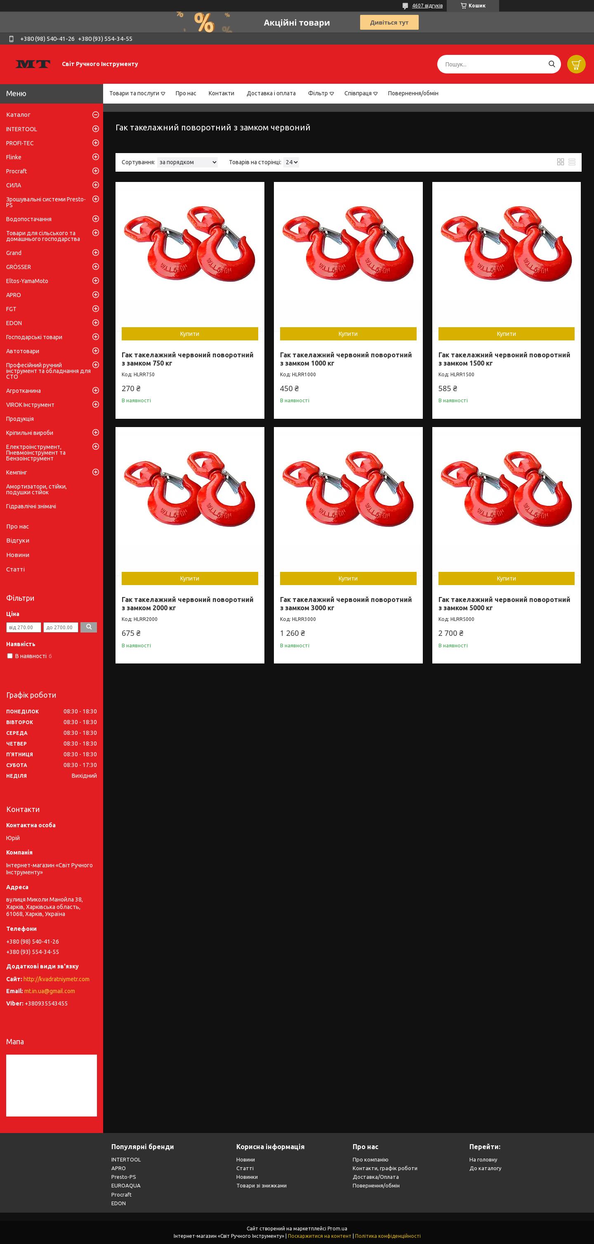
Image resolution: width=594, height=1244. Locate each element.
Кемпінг (16, 472)
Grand (13, 253)
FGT (11, 309)
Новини (17, 554)
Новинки (247, 1177)
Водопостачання (29, 219)
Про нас (186, 93)
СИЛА (13, 185)
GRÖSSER (18, 267)
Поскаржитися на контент (319, 1236)
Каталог (18, 114)
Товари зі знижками (261, 1185)
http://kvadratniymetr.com (57, 979)
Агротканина (23, 390)
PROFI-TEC (20, 143)
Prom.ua (337, 1228)
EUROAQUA (126, 1185)
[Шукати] (551, 64)
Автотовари (22, 351)
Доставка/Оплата (376, 1177)
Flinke (13, 157)
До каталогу (485, 1168)
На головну (483, 1159)
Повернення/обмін (413, 93)
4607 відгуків (427, 5)
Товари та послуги (134, 93)
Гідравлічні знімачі (31, 506)
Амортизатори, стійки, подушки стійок (36, 489)
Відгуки (17, 540)
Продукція (20, 418)
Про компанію (371, 1159)
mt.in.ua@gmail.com (49, 991)
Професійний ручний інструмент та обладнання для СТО (48, 371)
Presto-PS (123, 1177)
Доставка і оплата (271, 93)
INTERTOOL (21, 129)
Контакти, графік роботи (385, 1168)
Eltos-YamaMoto (27, 281)
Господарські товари (34, 337)
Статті (15, 569)
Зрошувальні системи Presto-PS (46, 202)
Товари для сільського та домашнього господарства (43, 236)
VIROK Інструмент (30, 404)
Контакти (221, 93)
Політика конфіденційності (388, 1236)
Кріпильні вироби (29, 433)
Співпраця (358, 93)
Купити (189, 333)
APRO (13, 295)
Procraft (16, 171)
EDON (14, 323)
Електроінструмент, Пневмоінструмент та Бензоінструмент (36, 453)
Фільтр (318, 93)
